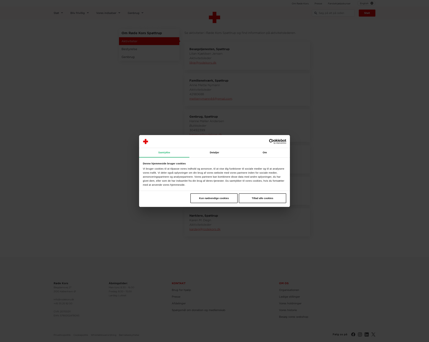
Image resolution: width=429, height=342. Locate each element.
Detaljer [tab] (214, 152)
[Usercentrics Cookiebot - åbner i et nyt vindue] (271, 141)
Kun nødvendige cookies (214, 198)
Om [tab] (265, 152)
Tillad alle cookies (262, 198)
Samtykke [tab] (164, 152)
